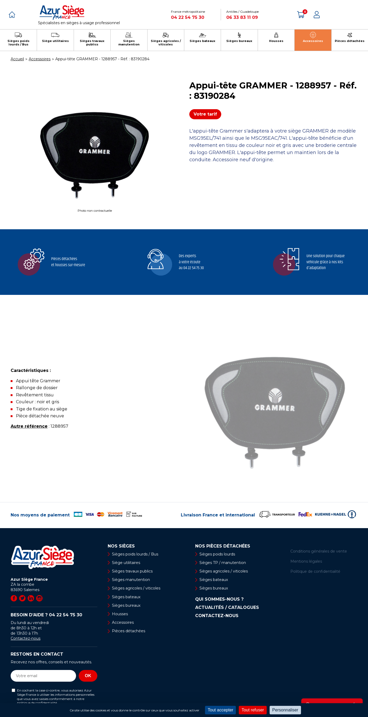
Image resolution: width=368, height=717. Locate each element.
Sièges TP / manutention (222, 562)
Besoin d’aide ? (46, 614)
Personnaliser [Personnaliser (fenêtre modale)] (285, 710)
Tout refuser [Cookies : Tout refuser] (252, 710)
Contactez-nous (25, 638)
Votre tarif (205, 114)
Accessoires (123, 622)
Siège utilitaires (126, 562)
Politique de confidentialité (315, 571)
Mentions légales (306, 561)
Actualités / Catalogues (227, 607)
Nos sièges (121, 546)
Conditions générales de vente (318, 551)
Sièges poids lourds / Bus (135, 554)
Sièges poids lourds (217, 554)
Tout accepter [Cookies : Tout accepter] (220, 710)
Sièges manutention (131, 579)
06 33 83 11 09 (242, 17)
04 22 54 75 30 (187, 17)
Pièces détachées (128, 631)
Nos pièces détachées (222, 546)
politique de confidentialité (37, 703)
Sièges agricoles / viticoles (136, 588)
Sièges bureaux (126, 605)
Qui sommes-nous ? (219, 599)
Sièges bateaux (126, 597)
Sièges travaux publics (132, 571)
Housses (120, 614)
